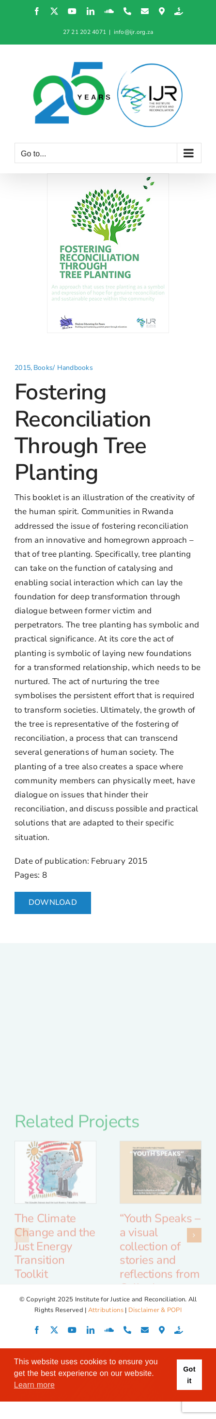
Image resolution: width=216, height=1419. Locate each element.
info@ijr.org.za (134, 32)
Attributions (105, 1310)
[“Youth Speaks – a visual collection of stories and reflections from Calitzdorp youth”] (160, 1240)
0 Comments (145, 1388)
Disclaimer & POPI (155, 1310)
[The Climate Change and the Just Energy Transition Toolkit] (55, 1240)
